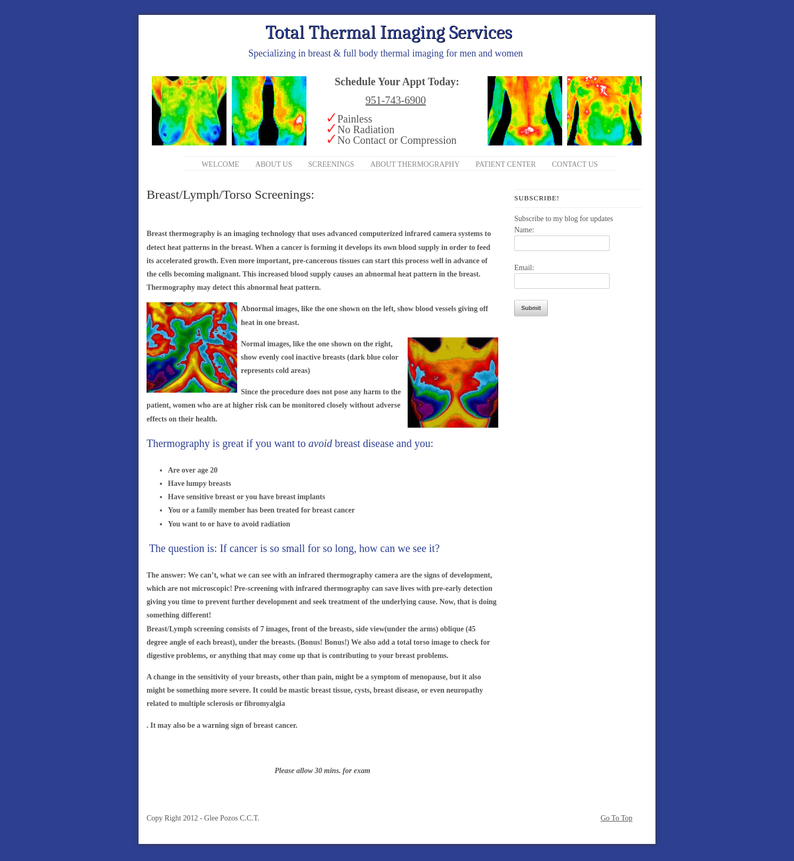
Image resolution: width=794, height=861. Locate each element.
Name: (524, 230)
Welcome (220, 164)
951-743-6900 (396, 100)
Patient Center (506, 164)
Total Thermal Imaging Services (388, 32)
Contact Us (575, 164)
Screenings (331, 164)
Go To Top (617, 818)
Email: (524, 268)
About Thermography (415, 164)
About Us (273, 164)
